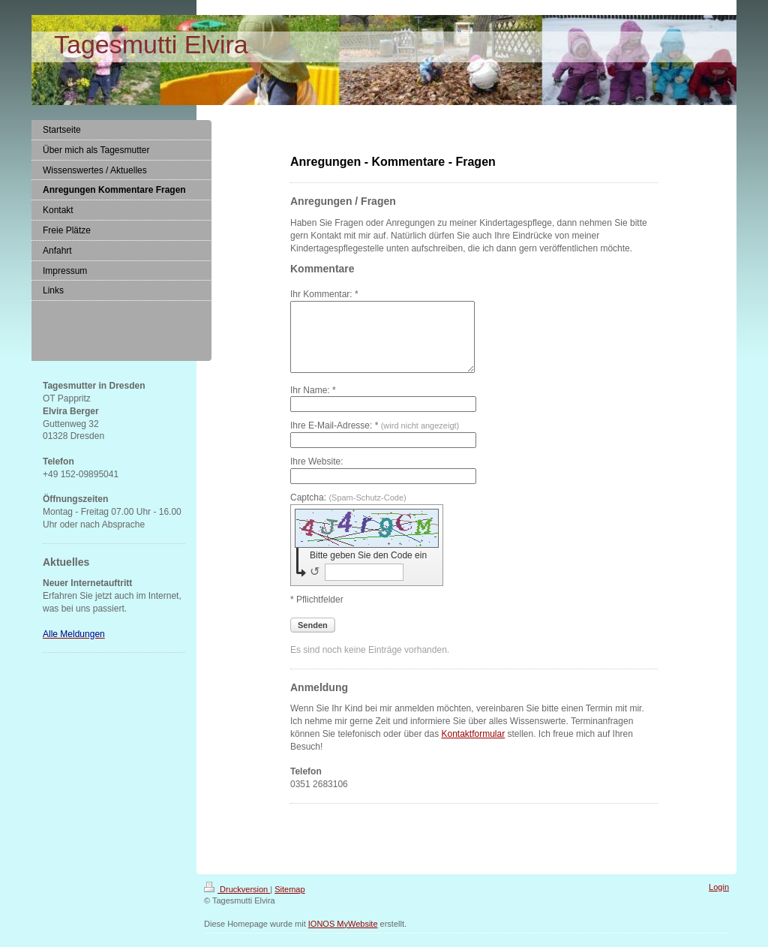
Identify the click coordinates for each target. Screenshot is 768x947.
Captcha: (348, 511)
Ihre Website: (316, 475)
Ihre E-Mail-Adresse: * (374, 439)
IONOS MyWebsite (343, 937)
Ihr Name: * (313, 403)
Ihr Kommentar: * (324, 294)
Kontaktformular (473, 747)
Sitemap (289, 902)
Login (719, 900)
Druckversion (237, 902)
